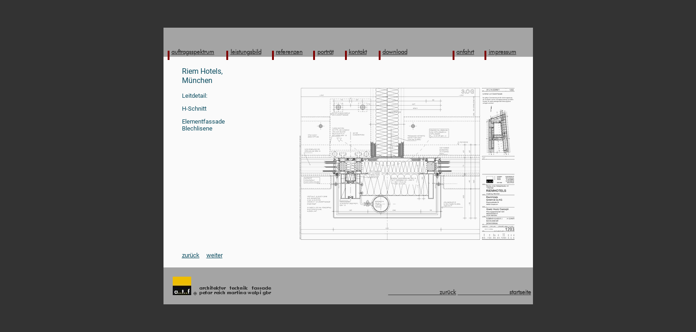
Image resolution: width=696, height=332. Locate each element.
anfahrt (465, 51)
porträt (325, 51)
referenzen (289, 51)
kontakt (358, 51)
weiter (214, 255)
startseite (494, 292)
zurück (191, 255)
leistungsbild (245, 51)
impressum (502, 51)
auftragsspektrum (192, 51)
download (394, 51)
